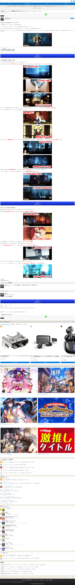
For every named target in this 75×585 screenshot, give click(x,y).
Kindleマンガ (13, 324)
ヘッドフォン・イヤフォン (5, 324)
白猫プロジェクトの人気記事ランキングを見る (6, 503)
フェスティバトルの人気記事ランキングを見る (6, 489)
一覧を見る (72, 366)
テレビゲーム (25, 324)
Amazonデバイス (19, 324)
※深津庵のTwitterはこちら (4, 280)
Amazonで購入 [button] (15, 362)
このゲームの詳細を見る (9, 296)
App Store (37, 55)
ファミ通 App (3, 1)
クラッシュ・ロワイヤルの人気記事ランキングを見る (7, 496)
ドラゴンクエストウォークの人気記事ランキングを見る (7, 485)
